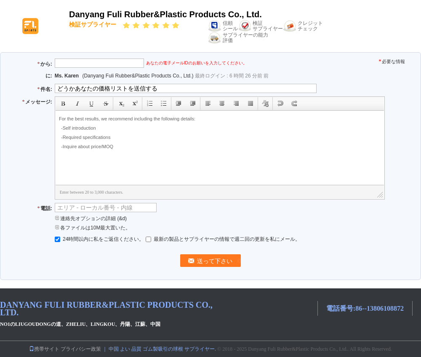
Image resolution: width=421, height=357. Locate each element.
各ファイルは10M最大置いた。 (93, 228)
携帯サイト (44, 349)
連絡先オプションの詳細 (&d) (91, 218)
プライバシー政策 (81, 349)
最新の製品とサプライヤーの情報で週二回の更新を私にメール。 (223, 239)
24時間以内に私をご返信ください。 (100, 239)
